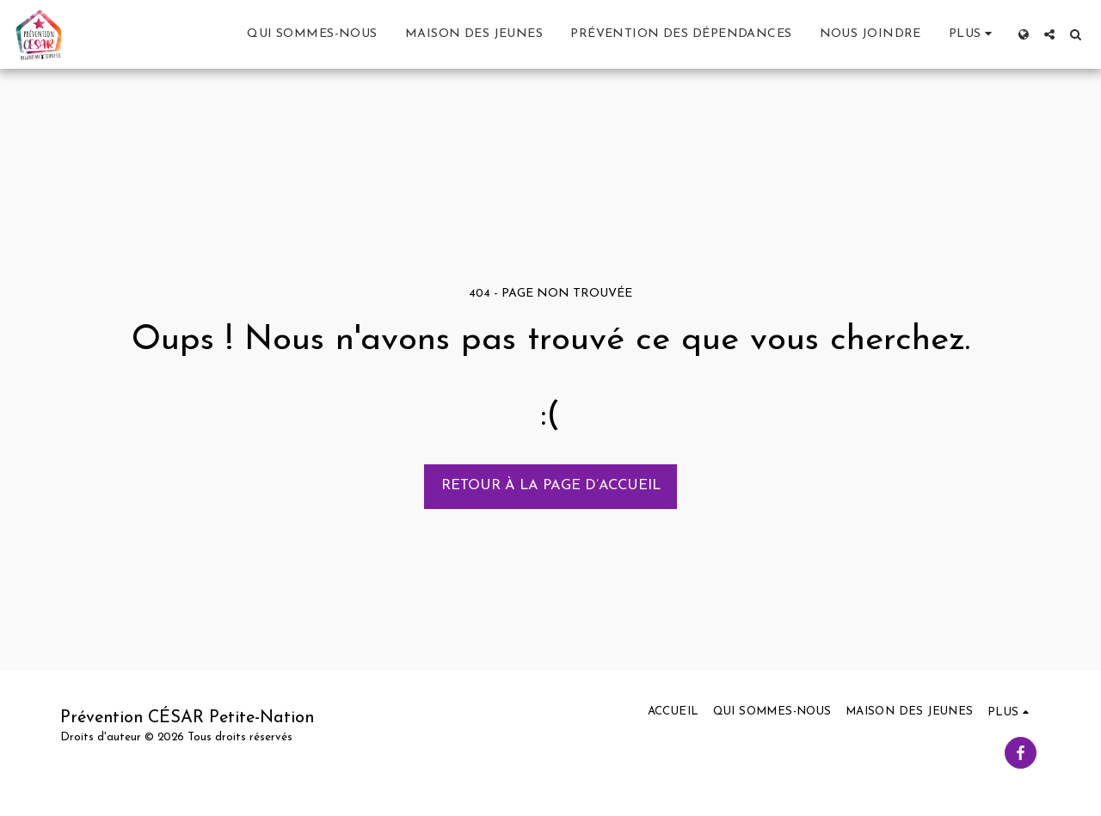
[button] (1049, 34)
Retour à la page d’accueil (551, 486)
